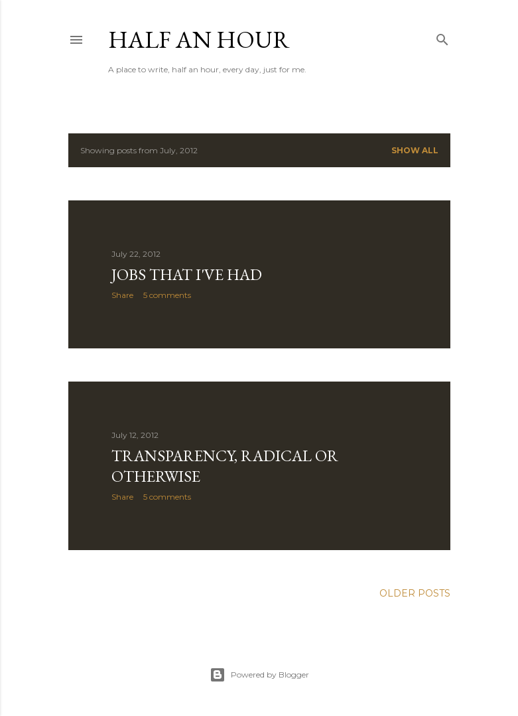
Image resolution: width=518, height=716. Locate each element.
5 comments (167, 295)
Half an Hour (199, 39)
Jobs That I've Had (186, 274)
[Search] (442, 37)
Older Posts (414, 593)
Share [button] (122, 295)
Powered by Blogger (259, 675)
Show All (414, 150)
